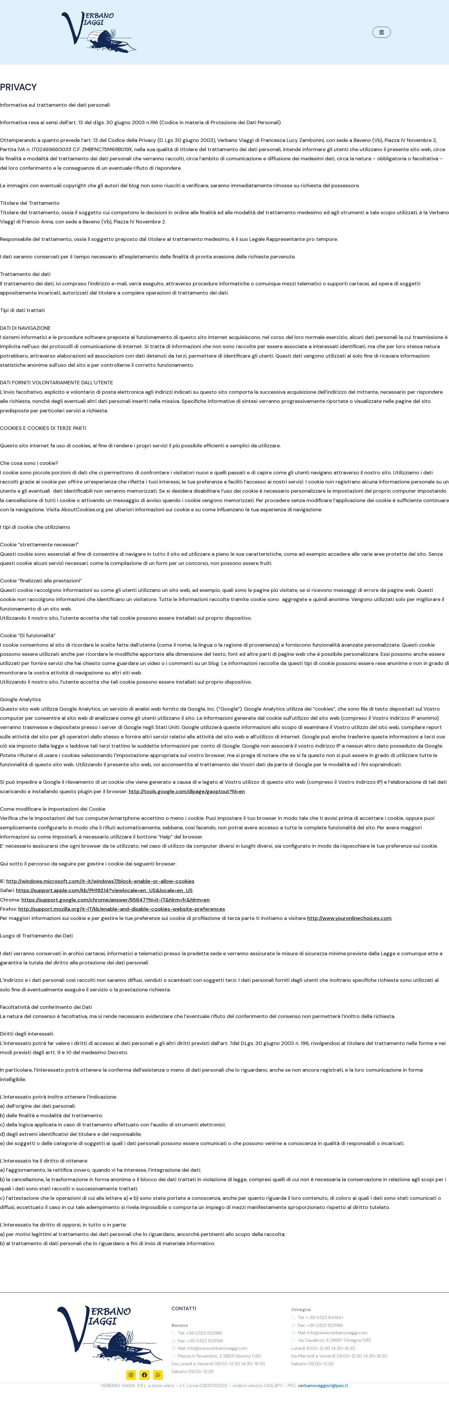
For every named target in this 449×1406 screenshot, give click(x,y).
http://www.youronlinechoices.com (349, 918)
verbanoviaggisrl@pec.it (323, 1386)
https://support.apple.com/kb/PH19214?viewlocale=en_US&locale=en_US (104, 890)
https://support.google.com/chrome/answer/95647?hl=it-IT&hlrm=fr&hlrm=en (115, 899)
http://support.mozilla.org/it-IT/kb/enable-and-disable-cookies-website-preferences (121, 909)
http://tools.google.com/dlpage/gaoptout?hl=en (187, 791)
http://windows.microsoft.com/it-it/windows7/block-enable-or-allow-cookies (100, 881)
